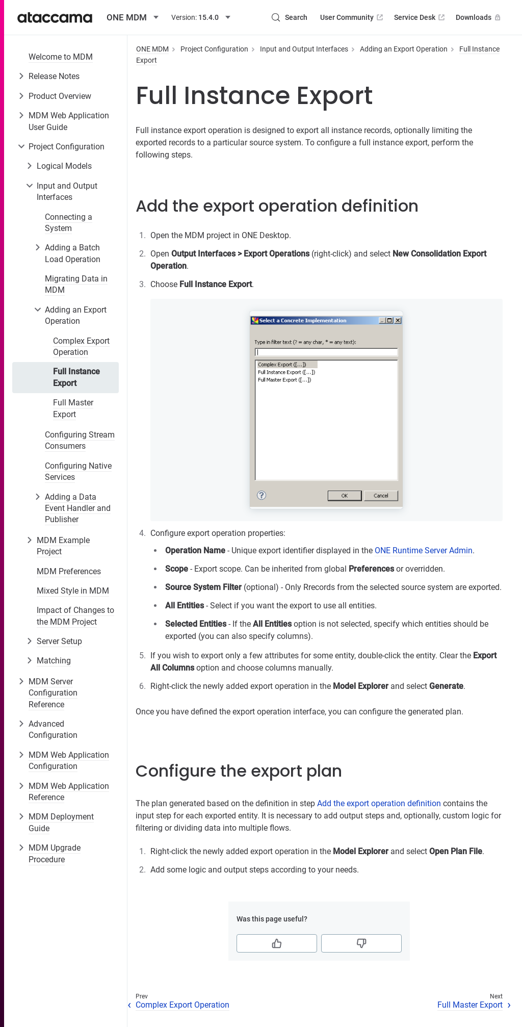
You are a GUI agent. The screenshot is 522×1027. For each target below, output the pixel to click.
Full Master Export (73, 408)
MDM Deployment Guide (61, 822)
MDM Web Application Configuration (69, 760)
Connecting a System (68, 222)
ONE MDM (152, 49)
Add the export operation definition (379, 803)
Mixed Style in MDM (73, 591)
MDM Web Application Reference (69, 791)
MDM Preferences (69, 571)
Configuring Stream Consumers (80, 440)
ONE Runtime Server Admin (424, 550)
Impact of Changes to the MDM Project (75, 615)
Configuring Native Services (78, 471)
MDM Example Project (63, 545)
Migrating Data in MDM (76, 284)
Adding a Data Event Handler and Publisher (78, 508)
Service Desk (420, 17)
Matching (54, 660)
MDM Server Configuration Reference (53, 693)
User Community (352, 17)
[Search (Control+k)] (289, 17)
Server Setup (59, 641)
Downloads (479, 17)
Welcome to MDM (61, 57)
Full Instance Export (76, 377)
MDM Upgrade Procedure (55, 853)
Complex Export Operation (81, 346)
